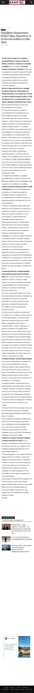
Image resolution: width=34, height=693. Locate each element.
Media (22, 689)
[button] (3, 2)
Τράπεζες (12, 687)
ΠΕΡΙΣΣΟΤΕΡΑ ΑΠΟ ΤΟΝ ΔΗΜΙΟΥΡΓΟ (13, 520)
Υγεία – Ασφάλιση (14, 689)
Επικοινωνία (29, 689)
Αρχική (2, 27)
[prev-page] (3, 556)
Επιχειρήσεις (5, 689)
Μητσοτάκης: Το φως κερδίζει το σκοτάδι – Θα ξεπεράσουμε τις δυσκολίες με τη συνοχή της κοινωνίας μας (21, 529)
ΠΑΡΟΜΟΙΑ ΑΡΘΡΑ (8, 518)
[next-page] (6, 556)
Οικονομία (25, 687)
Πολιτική (8, 27)
